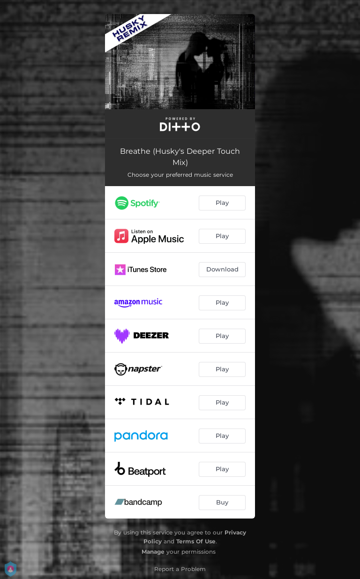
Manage (153, 551)
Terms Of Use (196, 541)
